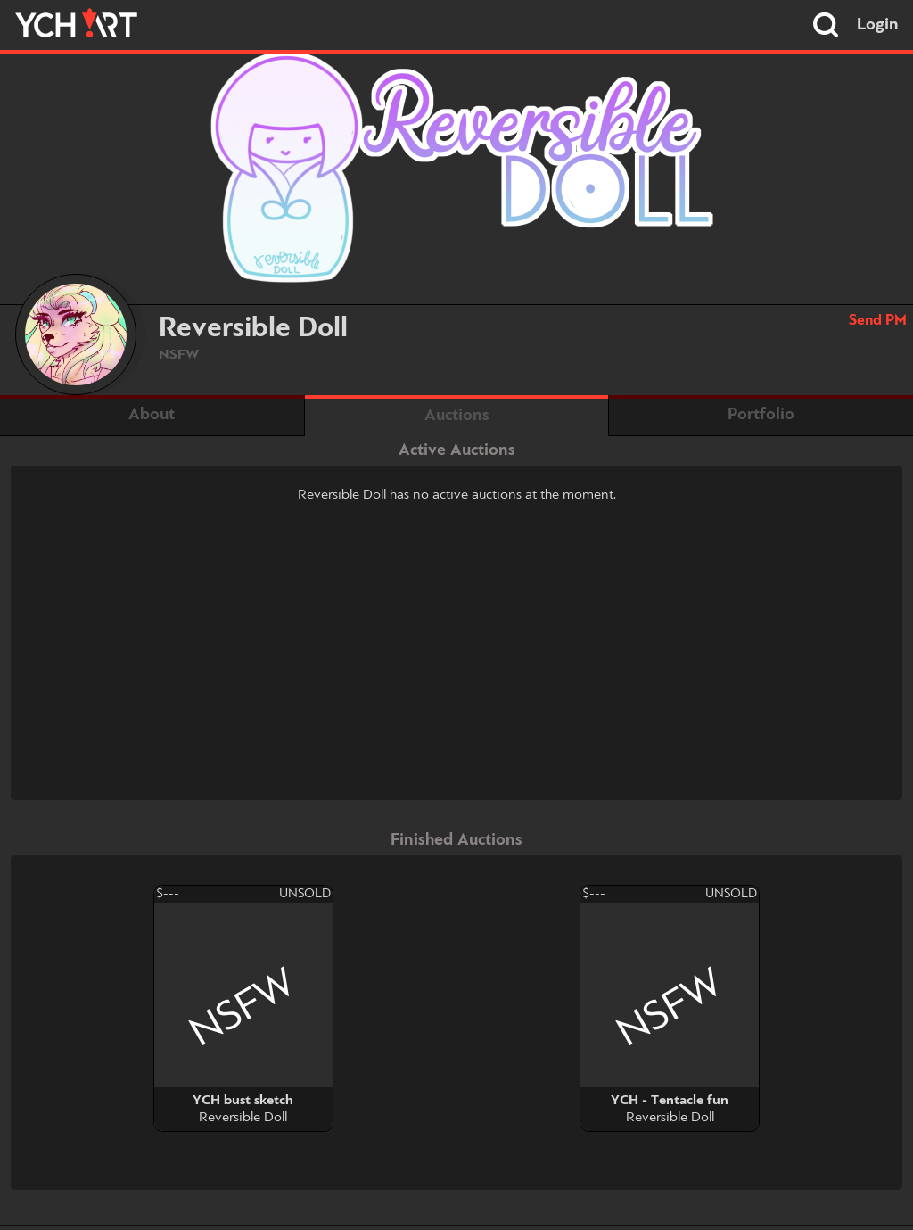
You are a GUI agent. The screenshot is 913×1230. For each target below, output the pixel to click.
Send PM (878, 320)
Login (878, 25)
